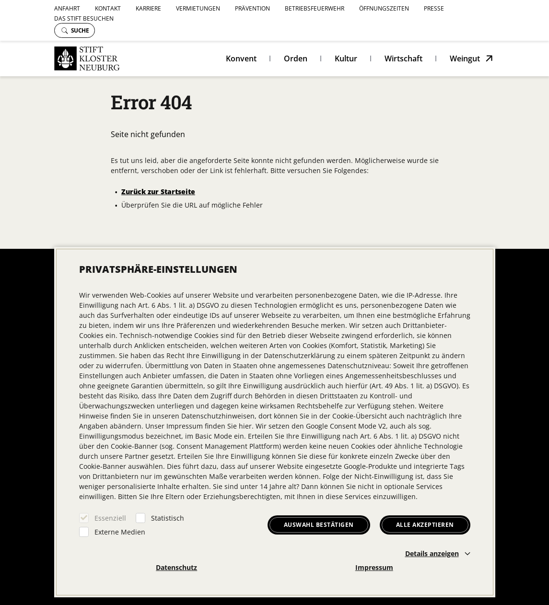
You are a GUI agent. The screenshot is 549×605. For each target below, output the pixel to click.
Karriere (148, 8)
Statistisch (167, 518)
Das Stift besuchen (84, 18)
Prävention (252, 8)
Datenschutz (176, 567)
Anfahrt (67, 8)
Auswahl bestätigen (319, 525)
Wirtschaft (403, 58)
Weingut (465, 58)
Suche (75, 30)
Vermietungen (198, 8)
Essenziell (110, 518)
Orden (295, 58)
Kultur (346, 58)
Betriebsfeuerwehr (314, 8)
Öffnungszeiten (384, 8)
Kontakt (108, 8)
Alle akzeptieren (425, 525)
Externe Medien (119, 531)
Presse (434, 8)
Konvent (241, 58)
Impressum (374, 567)
